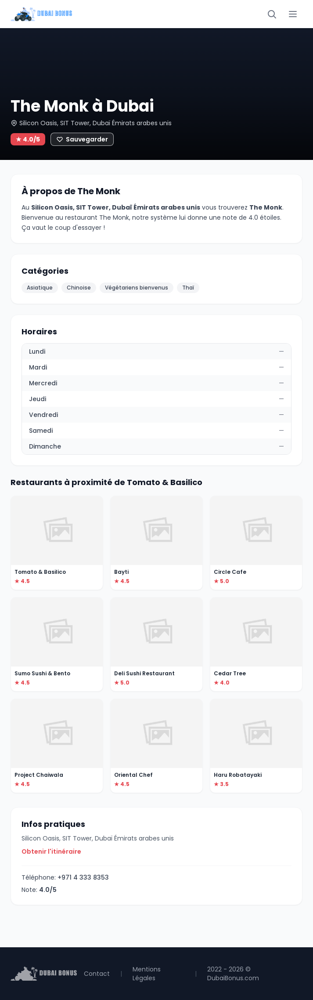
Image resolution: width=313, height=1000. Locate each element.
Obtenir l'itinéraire (51, 851)
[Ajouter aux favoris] (82, 139)
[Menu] (292, 14)
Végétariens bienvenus (136, 287)
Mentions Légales (147, 973)
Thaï (188, 287)
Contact (97, 973)
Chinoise (79, 287)
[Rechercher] (271, 14)
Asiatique (40, 287)
